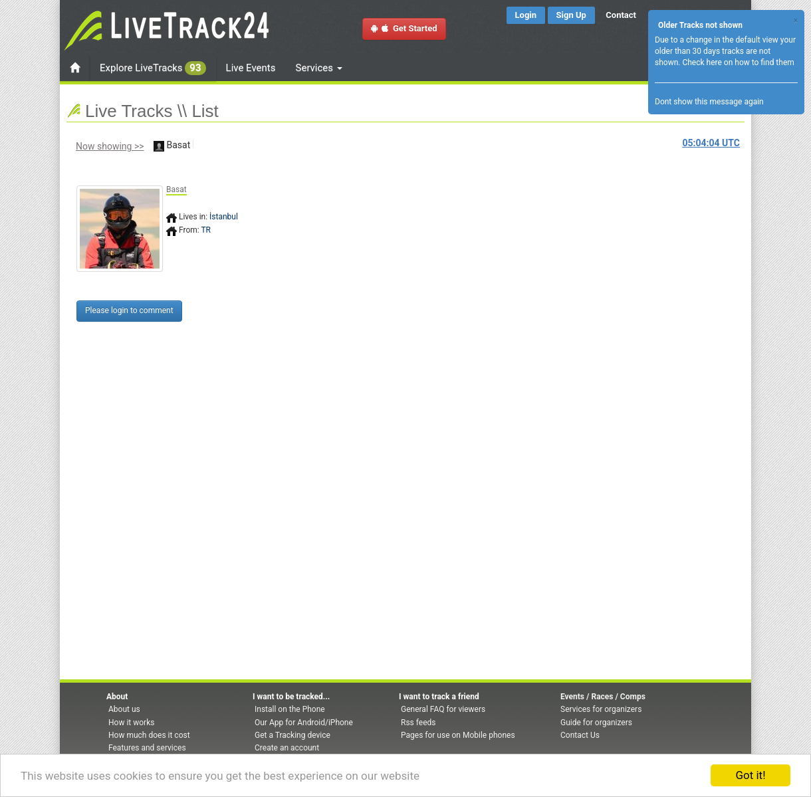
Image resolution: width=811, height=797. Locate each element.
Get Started (404, 28)
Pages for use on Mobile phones (458, 735)
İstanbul (223, 216)
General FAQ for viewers (443, 709)
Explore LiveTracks (153, 68)
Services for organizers (600, 709)
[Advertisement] (462, 257)
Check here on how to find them (738, 62)
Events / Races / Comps (602, 696)
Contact (621, 15)
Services (319, 68)
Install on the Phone (290, 709)
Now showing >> (110, 146)
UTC (711, 143)
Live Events (251, 68)
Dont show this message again (709, 101)
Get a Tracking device (292, 735)
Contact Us (580, 735)
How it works (131, 722)
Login (526, 15)
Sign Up (571, 15)
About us (124, 709)
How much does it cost (149, 735)
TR (206, 230)
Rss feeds (418, 722)
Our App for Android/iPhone (304, 722)
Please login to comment (129, 310)
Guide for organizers (596, 722)
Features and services (147, 747)
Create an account (287, 747)
